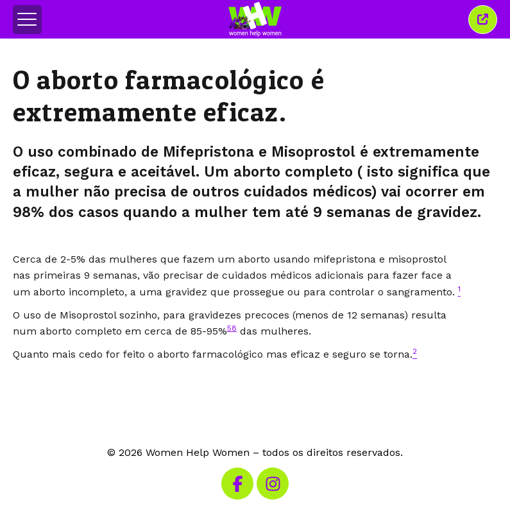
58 (232, 328)
